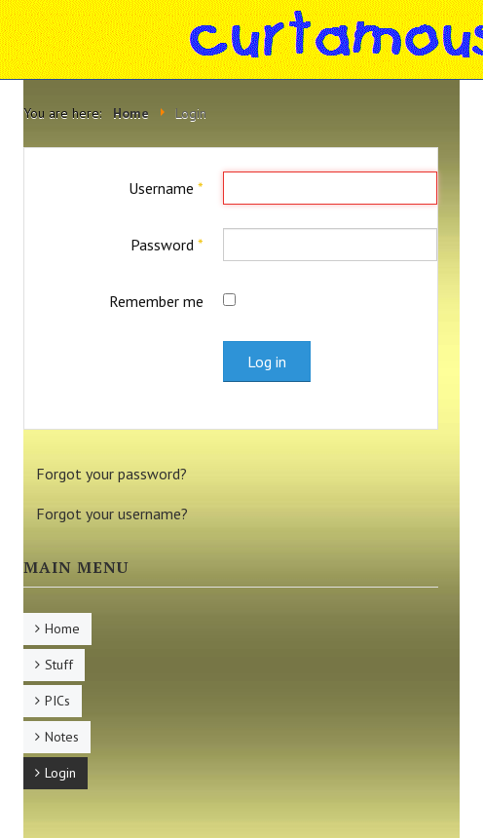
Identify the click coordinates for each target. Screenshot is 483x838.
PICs (57, 700)
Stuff (59, 664)
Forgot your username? (112, 513)
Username (166, 188)
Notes (62, 736)
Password (167, 244)
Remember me (156, 301)
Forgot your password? (111, 473)
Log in (266, 361)
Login (60, 772)
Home (62, 628)
